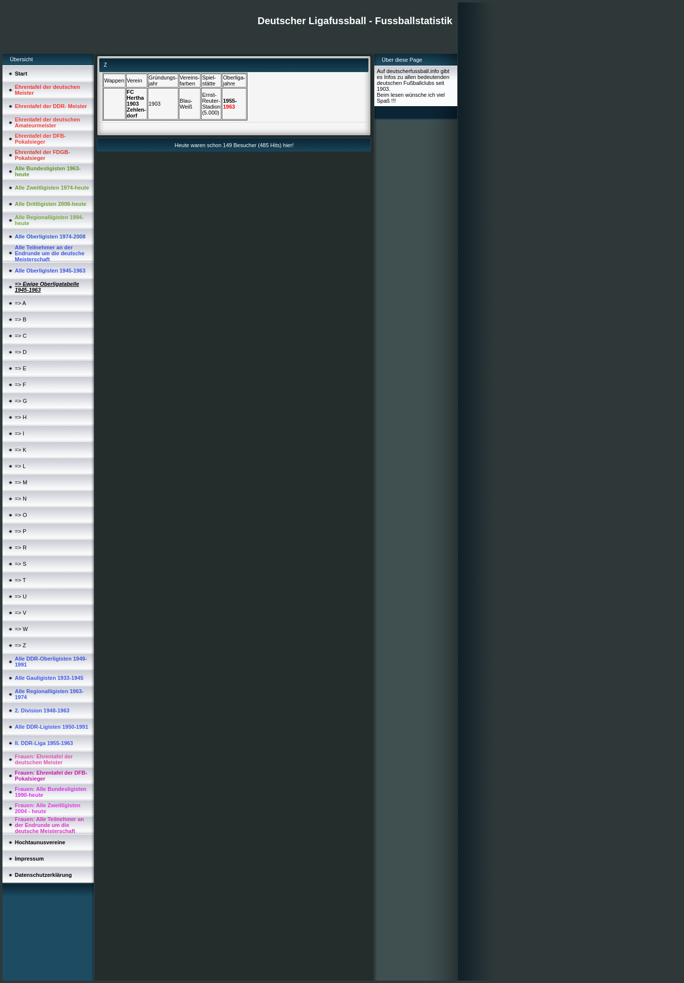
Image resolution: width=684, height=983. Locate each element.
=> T (20, 580)
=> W (21, 629)
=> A (20, 303)
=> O (21, 515)
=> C (21, 336)
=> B (20, 319)
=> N (21, 499)
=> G (21, 401)
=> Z (20, 645)
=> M (21, 482)
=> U (21, 596)
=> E (20, 368)
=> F (20, 385)
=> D (21, 352)
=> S (20, 564)
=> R (21, 547)
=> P (20, 531)
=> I (19, 433)
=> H (21, 417)
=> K (20, 450)
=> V (20, 613)
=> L (20, 466)
